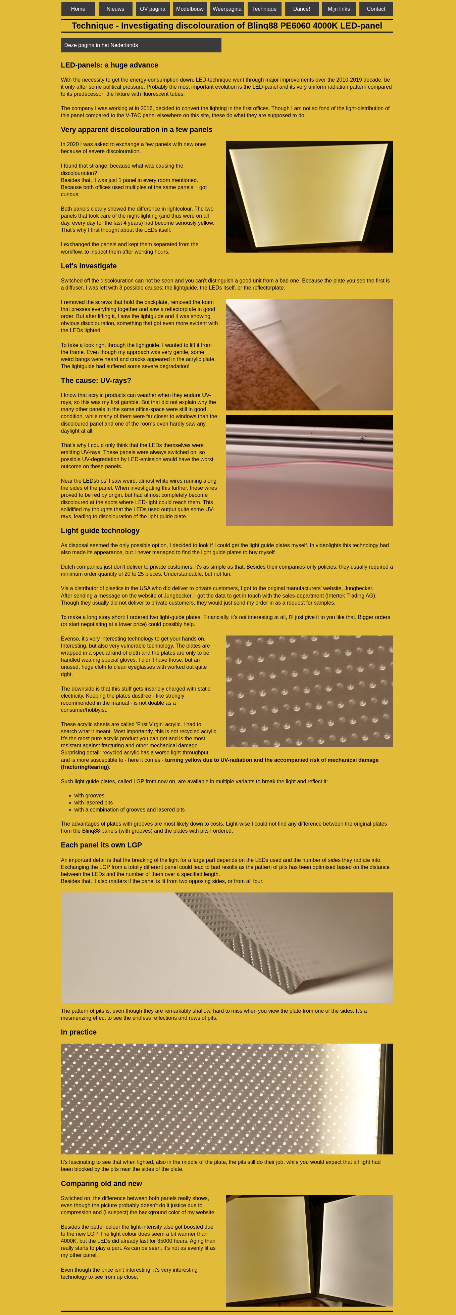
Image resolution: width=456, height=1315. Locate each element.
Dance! (301, 9)
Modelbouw (190, 9)
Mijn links (339, 9)
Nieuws (115, 9)
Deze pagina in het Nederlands (101, 45)
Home (78, 9)
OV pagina (152, 9)
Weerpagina (227, 9)
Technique (264, 9)
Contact (376, 9)
